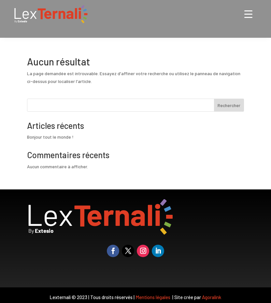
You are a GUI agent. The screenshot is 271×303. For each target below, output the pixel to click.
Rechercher (229, 105)
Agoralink (211, 297)
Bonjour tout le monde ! (50, 137)
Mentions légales (153, 297)
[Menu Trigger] (248, 14)
